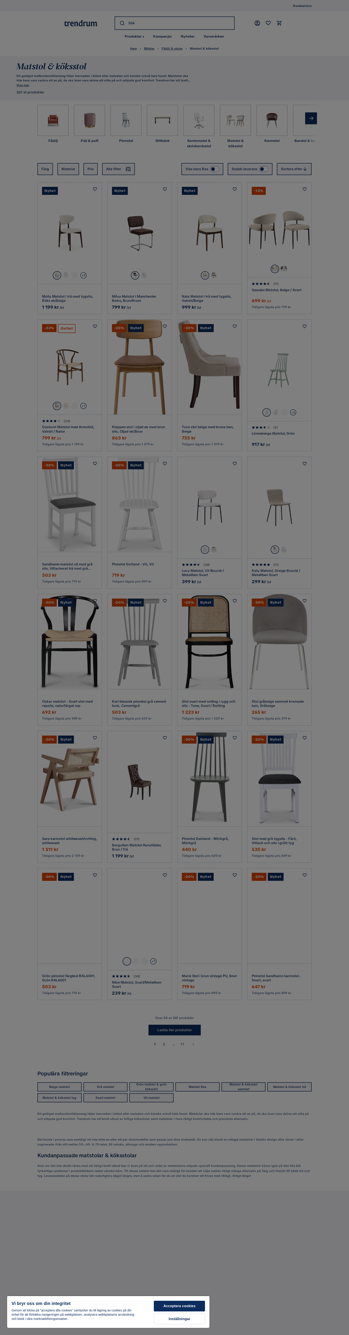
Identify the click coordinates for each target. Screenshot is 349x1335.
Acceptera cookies (179, 1306)
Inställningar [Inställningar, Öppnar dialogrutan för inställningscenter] (179, 1319)
